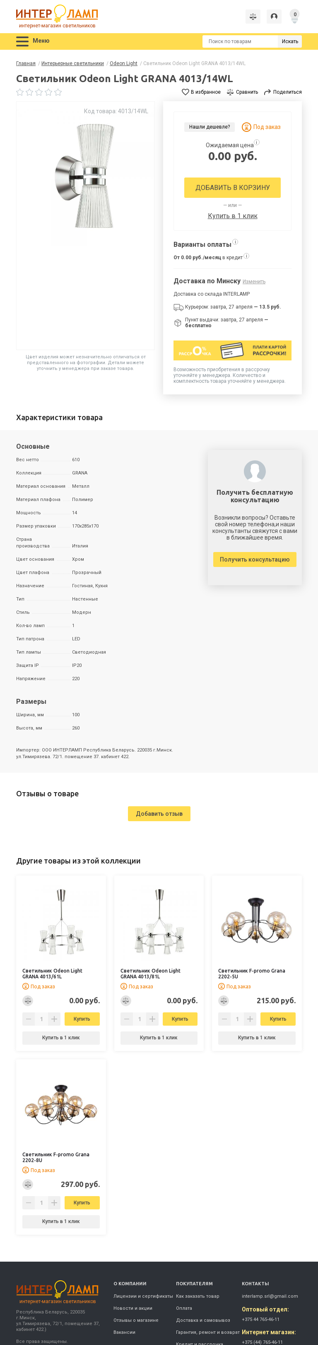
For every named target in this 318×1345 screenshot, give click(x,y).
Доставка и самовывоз (203, 1320)
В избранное (206, 92)
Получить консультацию (255, 559)
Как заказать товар (197, 1296)
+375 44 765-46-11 (260, 1319)
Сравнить (247, 92)
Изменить (254, 282)
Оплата (184, 1308)
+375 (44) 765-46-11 (262, 1342)
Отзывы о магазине (136, 1320)
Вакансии (124, 1332)
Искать (290, 41)
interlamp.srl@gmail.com (270, 1296)
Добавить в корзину (232, 188)
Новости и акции (132, 1308)
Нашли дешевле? (209, 127)
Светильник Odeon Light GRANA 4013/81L (150, 973)
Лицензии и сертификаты (143, 1296)
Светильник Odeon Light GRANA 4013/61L (52, 973)
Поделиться (287, 92)
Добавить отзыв (159, 813)
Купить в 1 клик (233, 216)
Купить (82, 1019)
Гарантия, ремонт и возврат (208, 1332)
